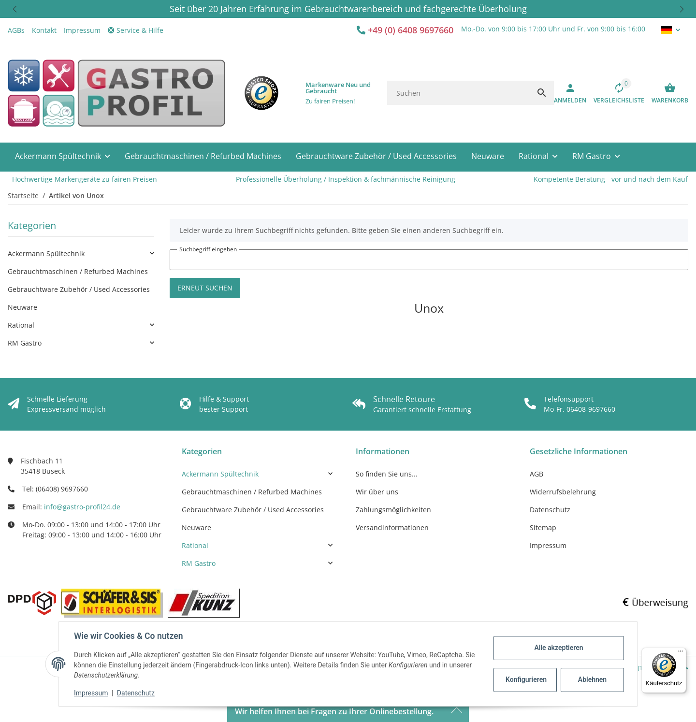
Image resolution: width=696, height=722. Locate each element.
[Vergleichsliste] (615, 93)
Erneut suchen (204, 287)
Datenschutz (136, 693)
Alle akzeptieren (558, 647)
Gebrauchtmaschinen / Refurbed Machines (78, 271)
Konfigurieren (526, 679)
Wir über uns (377, 491)
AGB (536, 473)
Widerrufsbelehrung (563, 491)
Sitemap (543, 527)
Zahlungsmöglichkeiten (393, 509)
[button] (14, 8)
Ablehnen (592, 679)
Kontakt (44, 30)
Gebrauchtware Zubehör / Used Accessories (79, 289)
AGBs (16, 30)
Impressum (91, 693)
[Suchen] (458, 93)
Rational (21, 325)
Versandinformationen (392, 527)
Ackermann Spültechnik (46, 253)
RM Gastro (25, 342)
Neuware (22, 307)
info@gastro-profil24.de (82, 506)
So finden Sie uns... (387, 473)
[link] (81, 253)
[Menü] (680, 653)
